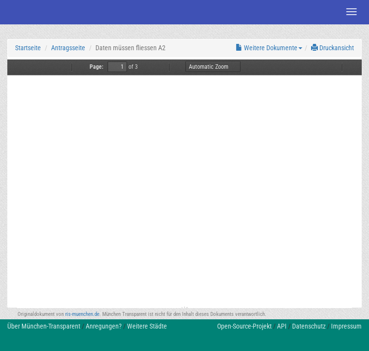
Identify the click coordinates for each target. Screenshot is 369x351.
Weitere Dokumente (269, 48)
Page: (96, 66)
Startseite (28, 48)
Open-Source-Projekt (244, 326)
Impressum (346, 326)
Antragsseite (68, 48)
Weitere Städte (147, 326)
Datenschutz (309, 326)
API (282, 326)
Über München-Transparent (43, 326)
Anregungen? (104, 326)
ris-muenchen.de (82, 314)
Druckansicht (332, 48)
